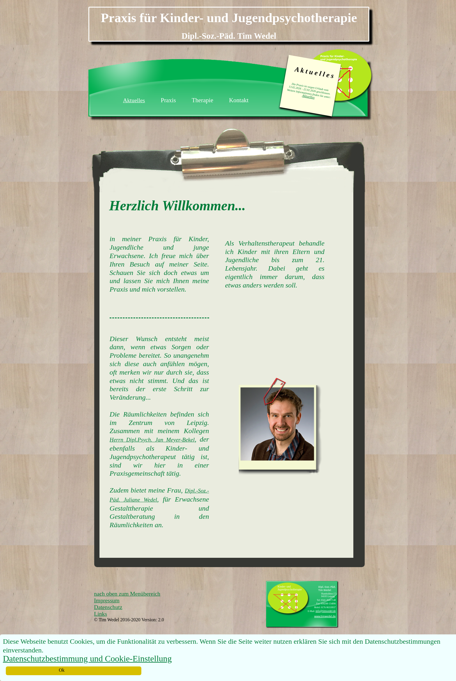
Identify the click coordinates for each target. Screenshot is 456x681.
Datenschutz (108, 607)
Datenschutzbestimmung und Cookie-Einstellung (87, 658)
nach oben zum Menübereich (127, 593)
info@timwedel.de (326, 611)
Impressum (106, 600)
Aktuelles (308, 96)
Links (100, 614)
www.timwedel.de (325, 616)
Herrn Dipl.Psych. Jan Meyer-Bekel (152, 440)
